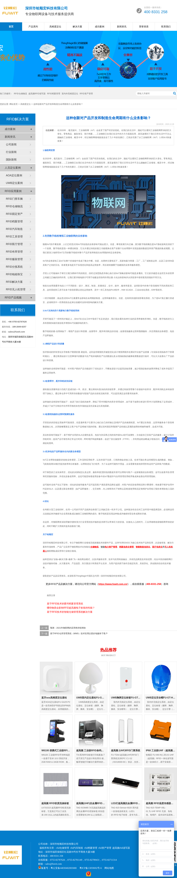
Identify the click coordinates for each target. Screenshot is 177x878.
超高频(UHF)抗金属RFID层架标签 (91, 803)
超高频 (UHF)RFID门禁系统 (125, 750)
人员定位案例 (13, 167)
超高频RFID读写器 (37, 93)
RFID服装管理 (14, 259)
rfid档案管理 (90, 848)
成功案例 (99, 26)
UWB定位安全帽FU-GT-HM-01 (160, 697)
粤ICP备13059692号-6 (91, 868)
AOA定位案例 (14, 175)
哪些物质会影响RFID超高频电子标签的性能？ (71, 608)
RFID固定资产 (14, 213)
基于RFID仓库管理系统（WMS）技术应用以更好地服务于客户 (79, 633)
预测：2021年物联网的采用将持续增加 (68, 628)
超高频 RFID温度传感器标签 (160, 803)
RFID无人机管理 (15, 289)
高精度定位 (55, 26)
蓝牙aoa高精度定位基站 (54, 697)
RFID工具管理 (14, 236)
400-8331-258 (153, 584)
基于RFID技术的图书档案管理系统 (65, 603)
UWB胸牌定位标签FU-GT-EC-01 (126, 697)
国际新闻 (11, 159)
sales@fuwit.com (53, 864)
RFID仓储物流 (20, 93)
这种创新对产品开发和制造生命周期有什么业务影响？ (58, 104)
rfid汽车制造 (76, 848)
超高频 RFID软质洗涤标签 (55, 803)
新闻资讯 (121, 26)
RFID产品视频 (13, 297)
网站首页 (13, 104)
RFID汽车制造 (14, 229)
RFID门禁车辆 (14, 198)
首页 (11, 26)
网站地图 (109, 868)
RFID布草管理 (14, 251)
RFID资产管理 (86, 93)
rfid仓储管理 (62, 848)
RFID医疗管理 (14, 244)
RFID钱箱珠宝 (14, 274)
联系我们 (166, 26)
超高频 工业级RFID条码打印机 (91, 750)
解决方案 (77, 26)
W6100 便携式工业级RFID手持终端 (56, 750)
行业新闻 (11, 152)
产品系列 (33, 26)
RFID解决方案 (14, 281)
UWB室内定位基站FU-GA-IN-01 (91, 697)
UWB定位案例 (14, 182)
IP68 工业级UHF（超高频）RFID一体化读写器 (160, 750)
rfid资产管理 (104, 848)
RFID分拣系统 (14, 266)
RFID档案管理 (53, 93)
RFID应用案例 (13, 191)
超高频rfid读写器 (121, 848)
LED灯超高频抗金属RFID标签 (126, 803)
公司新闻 (11, 144)
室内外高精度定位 (70, 93)
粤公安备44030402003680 (64, 868)
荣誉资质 (144, 26)
